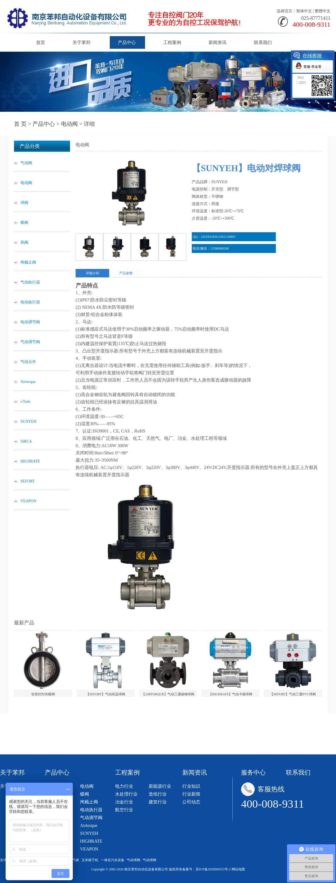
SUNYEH (89, 833)
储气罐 (74, 860)
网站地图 (238, 869)
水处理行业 (126, 794)
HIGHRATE (91, 841)
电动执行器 (91, 809)
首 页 (20, 124)
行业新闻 (191, 794)
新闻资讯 (218, 42)
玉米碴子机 (89, 860)
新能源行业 (160, 786)
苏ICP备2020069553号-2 (213, 869)
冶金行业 (124, 802)
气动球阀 (133, 860)
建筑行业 (158, 802)
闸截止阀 (89, 802)
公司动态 (191, 802)
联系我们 (263, 42)
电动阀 (69, 124)
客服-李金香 (312, 67)
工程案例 (172, 42)
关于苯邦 (81, 42)
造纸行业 (158, 794)
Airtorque (88, 825)
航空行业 (124, 809)
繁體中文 (322, 11)
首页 (40, 42)
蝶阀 (84, 794)
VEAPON (89, 849)
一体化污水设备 (112, 860)
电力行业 (124, 786)
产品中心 (127, 42)
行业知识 (191, 786)
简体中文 (304, 11)
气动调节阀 (91, 817)
